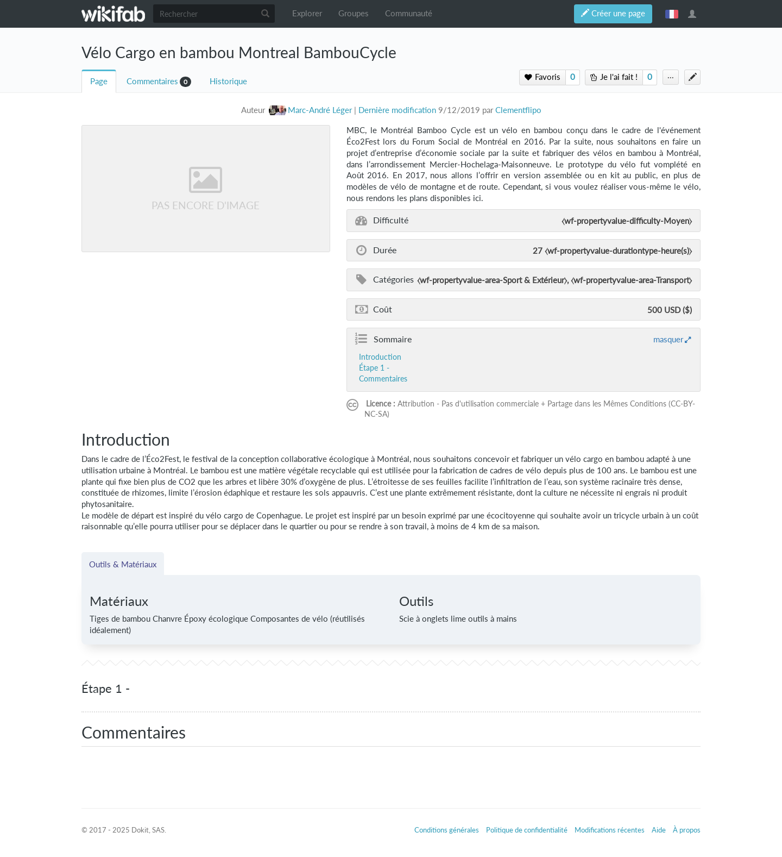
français (671, 13)
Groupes (353, 13)
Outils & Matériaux (122, 564)
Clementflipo (518, 110)
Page (99, 81)
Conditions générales (446, 829)
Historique (228, 81)
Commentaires (152, 81)
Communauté (408, 13)
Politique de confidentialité (526, 829)
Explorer (307, 13)
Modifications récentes (610, 829)
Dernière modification (397, 110)
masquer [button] (668, 339)
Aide (659, 829)
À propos (687, 829)
